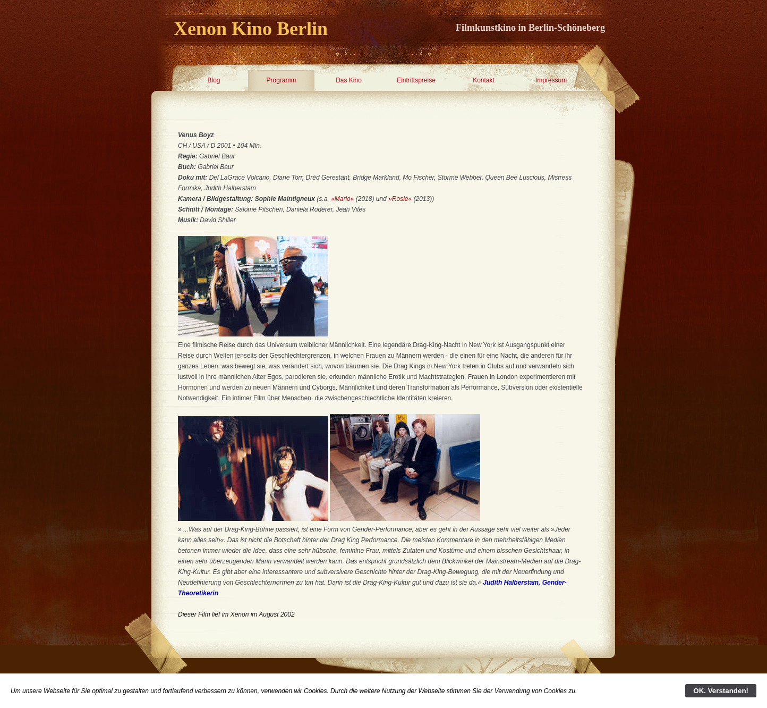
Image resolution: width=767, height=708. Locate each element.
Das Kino (349, 80)
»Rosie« (400, 199)
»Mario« (342, 199)
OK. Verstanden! (720, 691)
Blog (213, 80)
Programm (281, 80)
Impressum (551, 80)
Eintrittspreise (416, 80)
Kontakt (484, 80)
